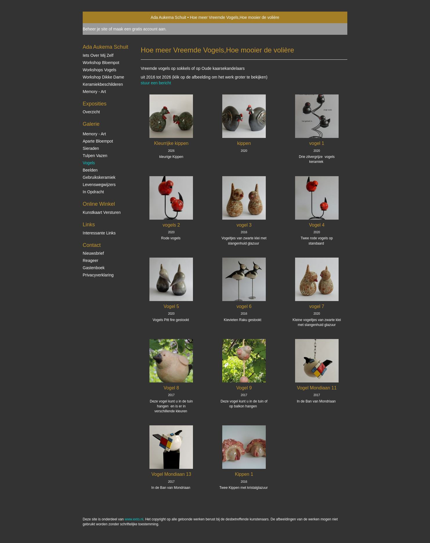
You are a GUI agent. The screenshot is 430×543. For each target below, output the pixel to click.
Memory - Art (94, 91)
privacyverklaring (98, 275)
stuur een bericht (156, 83)
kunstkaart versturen (102, 212)
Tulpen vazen (95, 155)
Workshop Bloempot (101, 62)
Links (89, 224)
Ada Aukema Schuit (168, 17)
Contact (92, 245)
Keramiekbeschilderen (103, 84)
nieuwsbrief (93, 253)
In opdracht (93, 191)
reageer (90, 260)
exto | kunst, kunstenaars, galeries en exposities (99, 17)
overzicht (91, 112)
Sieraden (91, 148)
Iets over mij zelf (98, 55)
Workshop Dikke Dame (103, 77)
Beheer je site (95, 29)
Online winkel (99, 204)
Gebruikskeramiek (99, 177)
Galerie (91, 124)
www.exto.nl (134, 519)
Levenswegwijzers (99, 184)
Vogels (89, 163)
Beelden (90, 170)
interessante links (99, 233)
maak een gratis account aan (139, 29)
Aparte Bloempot (98, 141)
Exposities (94, 104)
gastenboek (94, 267)
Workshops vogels (99, 70)
